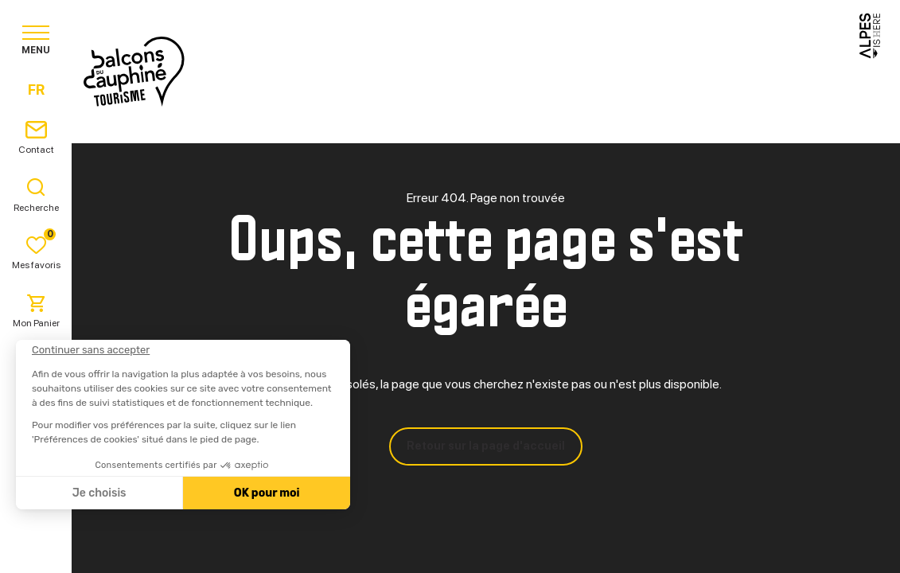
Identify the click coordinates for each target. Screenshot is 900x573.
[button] (33, 546)
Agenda (666, 71)
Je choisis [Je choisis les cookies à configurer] (99, 493)
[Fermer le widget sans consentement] (91, 350)
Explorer (377, 71)
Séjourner (479, 71)
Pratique (578, 71)
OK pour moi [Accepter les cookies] (267, 493)
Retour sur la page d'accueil (486, 445)
